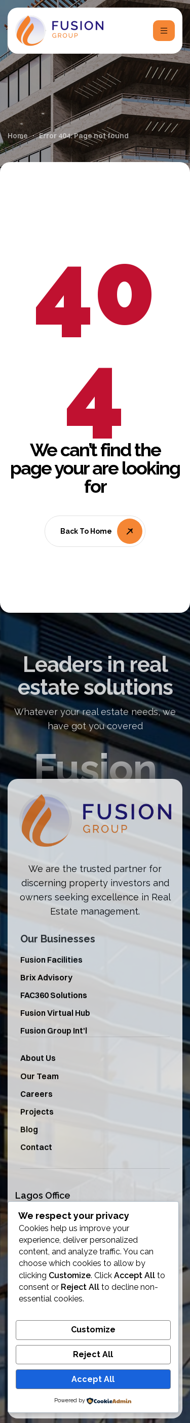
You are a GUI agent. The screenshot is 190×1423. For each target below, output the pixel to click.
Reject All (93, 1354)
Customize (93, 1329)
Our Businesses (57, 954)
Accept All (93, 1379)
